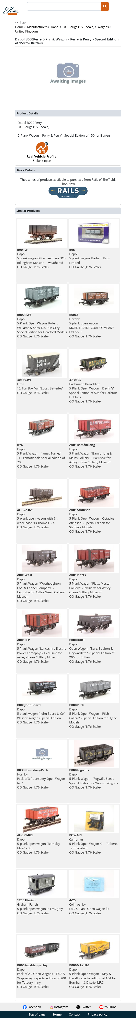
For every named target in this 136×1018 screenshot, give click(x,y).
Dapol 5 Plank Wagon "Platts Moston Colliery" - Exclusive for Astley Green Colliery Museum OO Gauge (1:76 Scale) (90, 585)
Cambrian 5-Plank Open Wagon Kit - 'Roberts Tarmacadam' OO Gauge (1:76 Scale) (93, 843)
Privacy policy (97, 1014)
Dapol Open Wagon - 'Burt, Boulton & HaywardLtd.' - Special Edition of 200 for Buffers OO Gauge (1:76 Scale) (91, 650)
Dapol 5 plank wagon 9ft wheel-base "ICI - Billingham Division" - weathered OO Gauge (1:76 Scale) (41, 258)
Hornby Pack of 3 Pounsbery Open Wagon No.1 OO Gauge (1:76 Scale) (41, 778)
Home (57, 1014)
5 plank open (42, 154)
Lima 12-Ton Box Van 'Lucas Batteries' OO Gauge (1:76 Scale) (40, 386)
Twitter (83, 1007)
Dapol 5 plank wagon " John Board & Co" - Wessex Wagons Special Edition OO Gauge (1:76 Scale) (42, 713)
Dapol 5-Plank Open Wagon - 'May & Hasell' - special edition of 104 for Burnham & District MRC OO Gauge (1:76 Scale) (92, 976)
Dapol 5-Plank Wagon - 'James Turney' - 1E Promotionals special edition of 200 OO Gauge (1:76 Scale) (41, 455)
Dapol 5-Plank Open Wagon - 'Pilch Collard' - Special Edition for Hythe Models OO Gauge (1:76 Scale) (93, 716)
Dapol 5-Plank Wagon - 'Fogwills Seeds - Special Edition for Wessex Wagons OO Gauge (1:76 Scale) (93, 778)
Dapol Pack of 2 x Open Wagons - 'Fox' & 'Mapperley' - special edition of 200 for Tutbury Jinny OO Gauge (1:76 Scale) (41, 976)
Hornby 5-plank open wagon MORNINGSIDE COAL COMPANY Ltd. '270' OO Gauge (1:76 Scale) (91, 325)
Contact (74, 1014)
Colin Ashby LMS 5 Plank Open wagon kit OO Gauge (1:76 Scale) (89, 906)
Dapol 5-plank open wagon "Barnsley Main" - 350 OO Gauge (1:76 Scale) (38, 843)
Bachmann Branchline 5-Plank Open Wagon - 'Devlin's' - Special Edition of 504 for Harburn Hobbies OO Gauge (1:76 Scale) (93, 390)
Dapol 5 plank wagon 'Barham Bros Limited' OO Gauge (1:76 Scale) (89, 258)
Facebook (32, 1007)
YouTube (107, 1007)
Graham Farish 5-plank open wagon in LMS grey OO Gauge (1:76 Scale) (40, 906)
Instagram (58, 1007)
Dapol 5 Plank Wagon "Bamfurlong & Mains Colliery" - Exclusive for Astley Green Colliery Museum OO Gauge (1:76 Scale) (90, 455)
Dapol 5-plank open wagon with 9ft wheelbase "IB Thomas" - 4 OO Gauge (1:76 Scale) (37, 518)
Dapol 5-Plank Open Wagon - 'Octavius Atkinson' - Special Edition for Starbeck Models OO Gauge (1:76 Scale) (91, 520)
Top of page (37, 1014)
